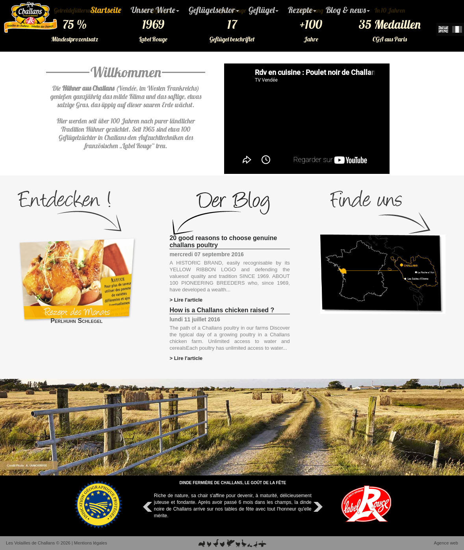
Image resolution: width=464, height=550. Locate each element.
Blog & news (348, 10)
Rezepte (302, 10)
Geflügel (263, 10)
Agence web (446, 543)
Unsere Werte (155, 10)
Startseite (105, 10)
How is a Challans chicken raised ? (221, 310)
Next (317, 507)
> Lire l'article (185, 300)
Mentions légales (90, 543)
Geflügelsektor (214, 10)
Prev (148, 507)
